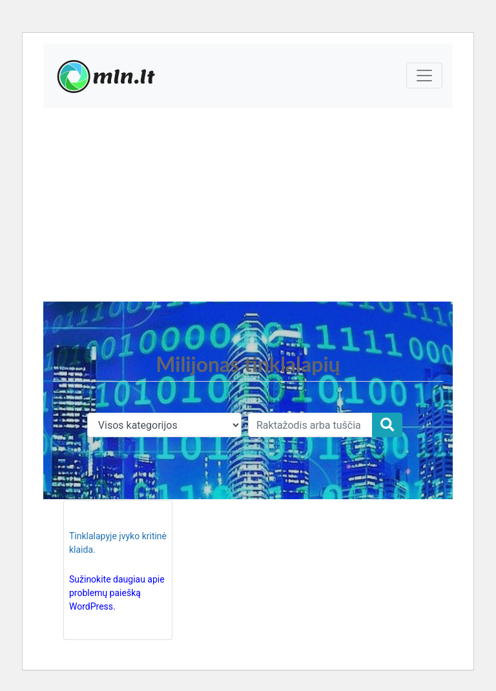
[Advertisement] (248, 204)
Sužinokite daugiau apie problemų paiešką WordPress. (117, 593)
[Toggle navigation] (424, 75)
